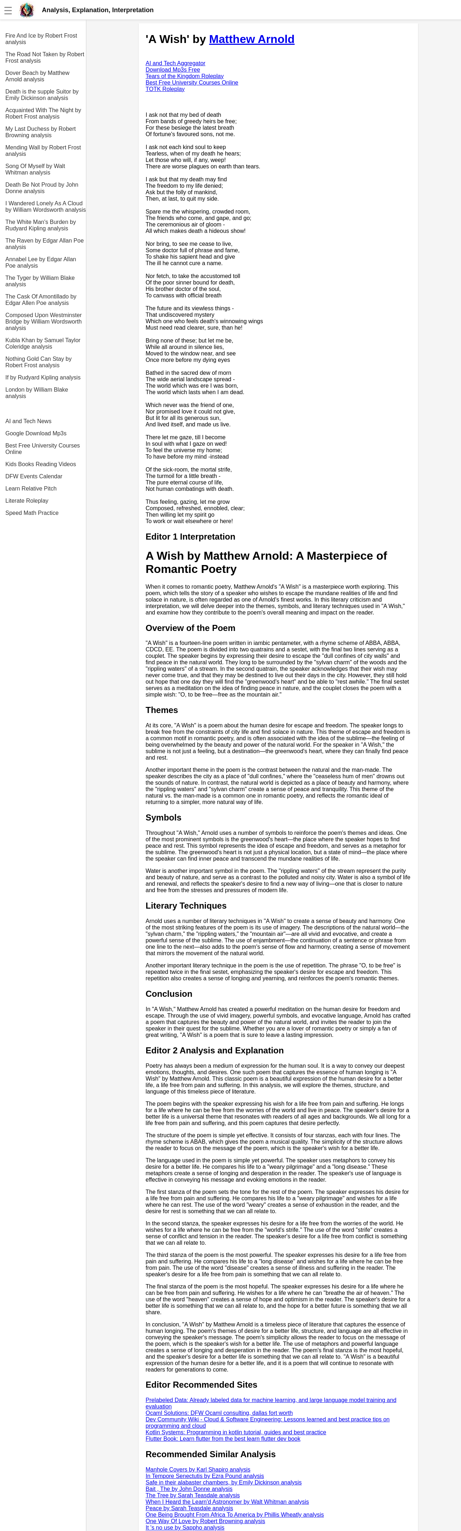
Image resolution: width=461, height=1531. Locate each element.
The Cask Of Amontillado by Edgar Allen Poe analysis (40, 299)
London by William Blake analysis (36, 393)
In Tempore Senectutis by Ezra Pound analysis (205, 1476)
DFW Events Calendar (33, 476)
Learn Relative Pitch (31, 488)
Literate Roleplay (26, 501)
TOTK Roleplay (165, 89)
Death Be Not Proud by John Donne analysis (41, 188)
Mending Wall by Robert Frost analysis (43, 150)
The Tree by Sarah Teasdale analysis (193, 1495)
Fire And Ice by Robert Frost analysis (41, 39)
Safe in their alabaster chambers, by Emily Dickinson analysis (224, 1482)
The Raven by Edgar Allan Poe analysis (44, 244)
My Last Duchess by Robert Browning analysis (40, 132)
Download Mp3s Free (173, 70)
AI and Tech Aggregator (176, 63)
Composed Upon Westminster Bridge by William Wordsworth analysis (43, 321)
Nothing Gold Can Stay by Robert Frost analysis (38, 362)
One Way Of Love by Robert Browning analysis (205, 1521)
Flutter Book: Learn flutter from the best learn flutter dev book (223, 1439)
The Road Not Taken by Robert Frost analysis (44, 57)
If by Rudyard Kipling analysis (43, 377)
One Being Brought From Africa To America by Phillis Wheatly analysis (235, 1515)
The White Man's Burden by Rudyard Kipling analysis (40, 225)
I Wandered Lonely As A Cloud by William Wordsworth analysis (45, 206)
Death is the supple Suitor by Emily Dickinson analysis (42, 94)
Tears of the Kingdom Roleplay (185, 76)
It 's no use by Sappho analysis (185, 1528)
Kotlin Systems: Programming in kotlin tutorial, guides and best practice (236, 1432)
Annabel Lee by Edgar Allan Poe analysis (40, 262)
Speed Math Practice (32, 513)
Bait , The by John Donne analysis (189, 1489)
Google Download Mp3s (36, 433)
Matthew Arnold (252, 39)
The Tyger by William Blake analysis (40, 281)
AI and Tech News (28, 421)
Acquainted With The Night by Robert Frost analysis (43, 113)
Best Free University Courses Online (42, 448)
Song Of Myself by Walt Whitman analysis (35, 169)
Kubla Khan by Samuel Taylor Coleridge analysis (43, 343)
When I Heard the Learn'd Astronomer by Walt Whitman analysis (227, 1502)
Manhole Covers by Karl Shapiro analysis (198, 1470)
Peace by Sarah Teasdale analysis (189, 1508)
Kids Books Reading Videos (40, 464)
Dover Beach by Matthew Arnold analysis (37, 76)
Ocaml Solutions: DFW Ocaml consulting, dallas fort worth (219, 1413)
